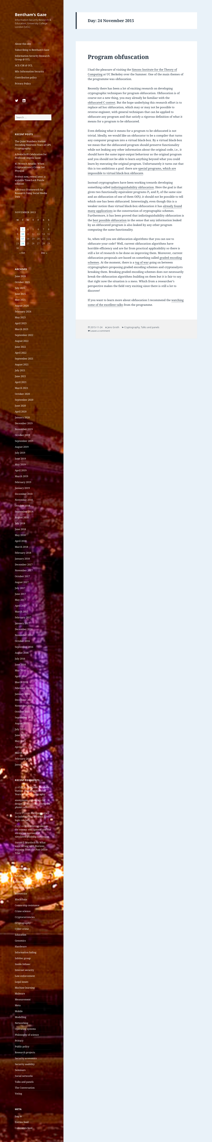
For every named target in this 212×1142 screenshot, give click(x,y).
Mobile (19, 1011)
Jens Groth (113, 327)
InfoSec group (23, 958)
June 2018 (20, 529)
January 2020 (22, 417)
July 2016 (20, 658)
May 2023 (20, 317)
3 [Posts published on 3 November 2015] (22, 229)
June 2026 (20, 276)
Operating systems (25, 1029)
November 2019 (24, 429)
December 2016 (24, 629)
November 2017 (24, 570)
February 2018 (23, 552)
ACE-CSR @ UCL (24, 65)
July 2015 (20, 729)
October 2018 (22, 505)
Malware (20, 993)
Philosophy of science (27, 1034)
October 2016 (22, 641)
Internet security (24, 970)
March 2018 (21, 546)
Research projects (25, 1052)
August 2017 (22, 582)
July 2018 (20, 523)
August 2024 (22, 305)
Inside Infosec (22, 964)
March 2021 (21, 388)
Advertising (21, 876)
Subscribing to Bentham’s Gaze (32, 49)
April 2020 (20, 411)
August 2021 (22, 364)
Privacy (19, 1040)
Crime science (23, 911)
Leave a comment (100, 330)
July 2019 (20, 452)
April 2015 (20, 747)
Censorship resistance (27, 905)
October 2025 (22, 282)
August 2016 (22, 652)
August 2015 (22, 723)
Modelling (20, 1017)
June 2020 (20, 405)
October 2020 (22, 394)
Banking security (24, 887)
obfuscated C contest (101, 102)
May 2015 (20, 741)
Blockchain (21, 899)
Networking (21, 1023)
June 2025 (20, 294)
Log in (18, 1116)
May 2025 (20, 299)
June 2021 (20, 376)
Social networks (24, 1076)
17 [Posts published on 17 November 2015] (22, 238)
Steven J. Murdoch (25, 842)
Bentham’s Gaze (31, 14)
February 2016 (23, 688)
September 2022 (24, 335)
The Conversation (25, 1087)
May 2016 (20, 670)
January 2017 (22, 623)
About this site (23, 43)
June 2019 (20, 458)
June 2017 (20, 594)
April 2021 (20, 382)
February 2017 (23, 617)
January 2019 (22, 488)
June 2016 (20, 664)
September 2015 (24, 717)
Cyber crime (22, 928)
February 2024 (23, 311)
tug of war (142, 262)
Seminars (20, 1070)
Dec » (44, 252)
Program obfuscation (118, 57)
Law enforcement (25, 976)
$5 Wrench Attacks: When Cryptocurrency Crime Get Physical (30, 167)
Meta (18, 1005)
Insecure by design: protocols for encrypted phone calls (32, 804)
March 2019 (21, 476)
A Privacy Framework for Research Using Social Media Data (31, 193)
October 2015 (22, 711)
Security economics (26, 1058)
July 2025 (20, 288)
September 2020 (24, 399)
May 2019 (20, 464)
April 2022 (20, 352)
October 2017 (22, 576)
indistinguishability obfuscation (132, 187)
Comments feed (23, 1128)
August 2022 (22, 341)
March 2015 (21, 752)
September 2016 (24, 647)
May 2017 (20, 599)
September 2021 (24, 358)
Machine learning (25, 987)
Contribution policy (26, 77)
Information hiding (25, 952)
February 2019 (23, 482)
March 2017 (21, 611)
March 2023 (21, 329)
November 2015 (24, 705)
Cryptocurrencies (25, 917)
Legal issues (21, 981)
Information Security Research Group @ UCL (32, 57)
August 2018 (22, 517)
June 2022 (20, 346)
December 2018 (24, 494)
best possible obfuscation (110, 220)
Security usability (25, 1064)
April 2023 (20, 323)
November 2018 (24, 499)
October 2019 (22, 435)
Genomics (20, 940)
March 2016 (21, 682)
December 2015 (24, 699)
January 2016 (22, 694)
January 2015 (22, 764)
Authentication (23, 881)
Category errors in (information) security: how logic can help (32, 816)
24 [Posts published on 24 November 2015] (22, 243)
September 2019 (24, 441)
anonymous (21, 800)
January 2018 (22, 558)
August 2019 (22, 446)
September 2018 (24, 511)
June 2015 (20, 735)
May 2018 (20, 535)
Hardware (21, 946)
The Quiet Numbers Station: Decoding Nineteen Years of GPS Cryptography (33, 145)
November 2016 (24, 635)
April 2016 (20, 676)
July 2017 (20, 588)
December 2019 (24, 423)
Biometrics (21, 893)
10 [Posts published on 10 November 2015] (22, 234)
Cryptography (23, 923)
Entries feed (22, 1122)
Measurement (23, 999)
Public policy (22, 1046)
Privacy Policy (23, 83)
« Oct (22, 252)
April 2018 (20, 541)
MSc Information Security (29, 71)
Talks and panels (24, 1081)
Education (20, 934)
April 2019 (20, 470)
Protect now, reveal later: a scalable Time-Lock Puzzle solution (30, 180)
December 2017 (24, 564)
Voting (18, 1093)
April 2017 (20, 605)
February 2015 (23, 758)
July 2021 (20, 370)
